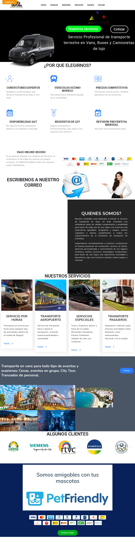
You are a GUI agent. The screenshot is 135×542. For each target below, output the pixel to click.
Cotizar (101, 5)
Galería (90, 5)
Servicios (79, 5)
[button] (2, 446)
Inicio (43, 5)
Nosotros (66, 5)
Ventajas (54, 5)
